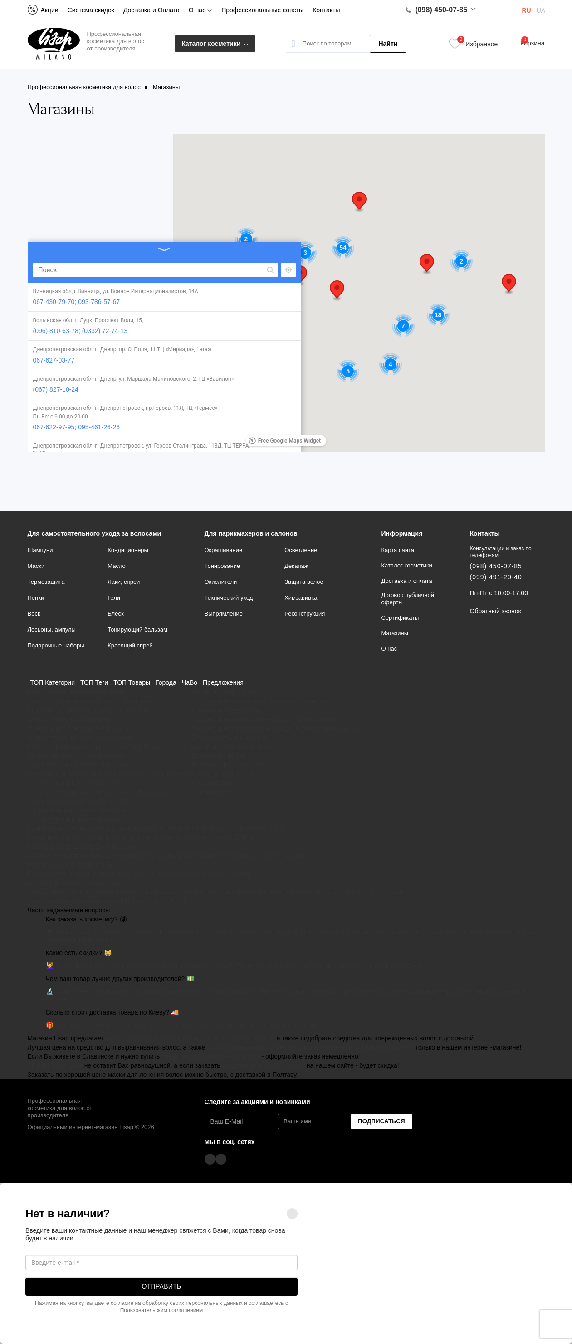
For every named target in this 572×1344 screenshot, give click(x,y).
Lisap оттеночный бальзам (67, 737)
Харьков (119, 737)
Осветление (300, 550)
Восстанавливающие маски (68, 692)
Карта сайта (397, 550)
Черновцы (137, 701)
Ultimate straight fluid (57, 782)
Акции (43, 10)
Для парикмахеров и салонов (251, 533)
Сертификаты (400, 617)
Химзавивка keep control (227, 710)
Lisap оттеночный (53, 719)
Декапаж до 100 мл (219, 755)
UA (541, 10)
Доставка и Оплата (151, 10)
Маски (36, 565)
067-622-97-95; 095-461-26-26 (76, 359)
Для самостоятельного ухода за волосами (94, 533)
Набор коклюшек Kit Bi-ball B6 (72, 864)
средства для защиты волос (263, 1065)
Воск (34, 613)
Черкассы (112, 755)
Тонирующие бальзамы (62, 755)
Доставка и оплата (406, 580)
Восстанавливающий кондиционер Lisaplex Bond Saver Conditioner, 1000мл (138, 873)
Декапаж (296, 565)
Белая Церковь (110, 782)
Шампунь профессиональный (71, 710)
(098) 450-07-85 (436, 10)
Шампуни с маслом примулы (233, 746)
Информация (402, 533)
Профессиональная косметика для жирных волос (264, 719)
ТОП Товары (131, 682)
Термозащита (46, 581)
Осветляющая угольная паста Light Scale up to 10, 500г (109, 901)
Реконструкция (304, 613)
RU (526, 10)
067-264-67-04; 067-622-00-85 (76, 416)
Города (166, 682)
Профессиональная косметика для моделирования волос (276, 728)
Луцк (117, 692)
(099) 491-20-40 (496, 577)
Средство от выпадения (63, 801)
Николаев (95, 719)
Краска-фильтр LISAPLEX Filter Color (82, 846)
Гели (114, 597)
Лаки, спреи (124, 581)
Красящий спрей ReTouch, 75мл (75, 882)
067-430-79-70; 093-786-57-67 (76, 186)
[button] (300, 275)
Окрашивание (224, 550)
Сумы (121, 764)
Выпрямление (224, 613)
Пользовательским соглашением (161, 1310)
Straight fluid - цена (55, 1065)
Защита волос (303, 581)
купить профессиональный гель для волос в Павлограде (189, 1038)
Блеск (115, 613)
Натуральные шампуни (62, 810)
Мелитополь (113, 728)
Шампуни (40, 550)
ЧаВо (189, 682)
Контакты (326, 10)
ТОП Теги (94, 682)
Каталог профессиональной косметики (85, 746)
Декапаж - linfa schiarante (228, 764)
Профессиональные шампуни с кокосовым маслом (266, 701)
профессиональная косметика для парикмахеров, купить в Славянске (310, 1047)
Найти (387, 43)
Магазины (395, 633)
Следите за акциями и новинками (257, 1101)
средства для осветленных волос (210, 1056)
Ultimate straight (50, 819)
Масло (117, 565)
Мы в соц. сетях (230, 1141)
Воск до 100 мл (213, 782)
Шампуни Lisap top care (225, 692)
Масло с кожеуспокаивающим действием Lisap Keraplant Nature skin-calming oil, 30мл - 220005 (167, 855)
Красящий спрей (130, 645)
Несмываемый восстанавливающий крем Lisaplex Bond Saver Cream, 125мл (140, 837)
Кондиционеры (128, 550)
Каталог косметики (215, 43)
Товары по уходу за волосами (71, 792)
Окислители (221, 581)
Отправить (161, 1286)
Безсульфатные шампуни (228, 737)
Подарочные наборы (56, 645)
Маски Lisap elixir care (223, 773)
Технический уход (229, 597)
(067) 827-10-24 (55, 308)
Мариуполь (174, 773)
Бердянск (157, 746)
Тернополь (132, 710)
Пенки (36, 597)
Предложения (223, 682)
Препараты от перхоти (61, 728)
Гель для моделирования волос (74, 701)
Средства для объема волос (70, 764)
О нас (200, 10)
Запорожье (114, 810)
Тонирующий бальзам (137, 629)
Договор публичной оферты (408, 599)
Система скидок (91, 10)
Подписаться (381, 1121)
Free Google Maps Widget (285, 440)
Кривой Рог (116, 801)
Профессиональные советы (262, 10)
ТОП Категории (52, 682)
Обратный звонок (495, 611)
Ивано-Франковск (142, 792)
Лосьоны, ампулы (52, 629)
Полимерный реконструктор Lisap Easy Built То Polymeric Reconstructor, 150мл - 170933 (156, 828)
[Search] (91, 147)
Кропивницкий (96, 819)
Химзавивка (300, 597)
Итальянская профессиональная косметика (92, 773)
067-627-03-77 (54, 265)
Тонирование (222, 565)
